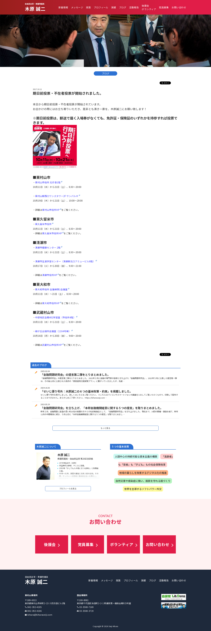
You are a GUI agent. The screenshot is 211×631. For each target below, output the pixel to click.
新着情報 (63, 7)
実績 (113, 7)
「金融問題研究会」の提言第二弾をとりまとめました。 (75, 375)
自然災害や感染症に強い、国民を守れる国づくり (143, 481)
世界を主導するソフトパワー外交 (143, 489)
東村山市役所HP (50, 209)
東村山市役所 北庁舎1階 (48, 182)
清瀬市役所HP (49, 275)
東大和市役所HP (50, 303)
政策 (88, 7)
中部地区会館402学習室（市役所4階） (55, 317)
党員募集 (164, 7)
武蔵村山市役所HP (52, 344)
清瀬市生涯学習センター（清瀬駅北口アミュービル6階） (65, 261)
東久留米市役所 (43, 224)
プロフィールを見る (67, 488)
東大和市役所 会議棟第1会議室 (51, 289)
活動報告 (134, 7)
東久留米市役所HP (52, 233)
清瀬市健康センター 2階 (48, 247)
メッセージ (77, 7)
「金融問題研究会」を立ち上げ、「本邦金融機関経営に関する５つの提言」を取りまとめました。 (102, 408)
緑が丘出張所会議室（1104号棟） (53, 331)
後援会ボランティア (149, 7)
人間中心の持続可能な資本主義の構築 (136, 456)
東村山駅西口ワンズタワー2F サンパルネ (56, 196)
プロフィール (101, 7)
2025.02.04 (45, 371)
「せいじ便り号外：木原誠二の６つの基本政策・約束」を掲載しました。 (86, 391)
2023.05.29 (45, 404)
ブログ (122, 7)
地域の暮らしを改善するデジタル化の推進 (143, 473)
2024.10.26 (45, 387)
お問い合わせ (179, 7)
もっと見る (105, 428)
